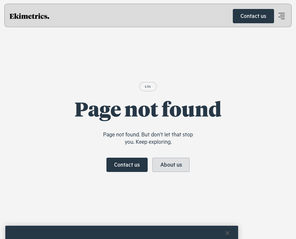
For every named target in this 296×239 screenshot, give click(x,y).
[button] (281, 16)
